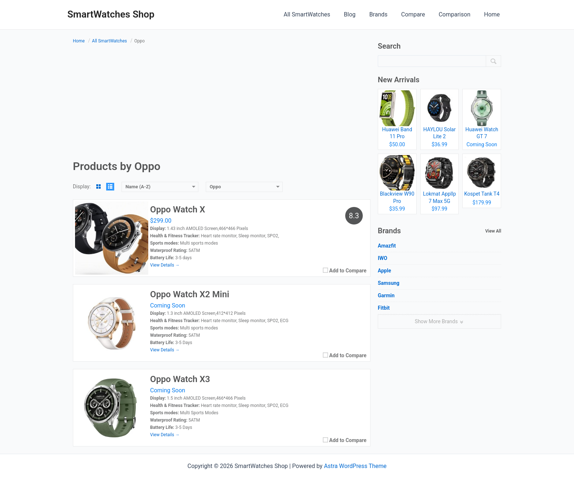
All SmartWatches (317, 14)
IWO (382, 258)
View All (493, 231)
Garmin (386, 295)
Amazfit (387, 246)
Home (493, 14)
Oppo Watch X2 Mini (190, 295)
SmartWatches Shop (110, 14)
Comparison (457, 14)
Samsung (388, 283)
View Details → (165, 265)
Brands (385, 14)
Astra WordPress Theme (355, 466)
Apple (384, 270)
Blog (358, 14)
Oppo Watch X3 (180, 379)
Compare (418, 14)
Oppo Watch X (178, 210)
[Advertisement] (221, 103)
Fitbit (384, 308)
